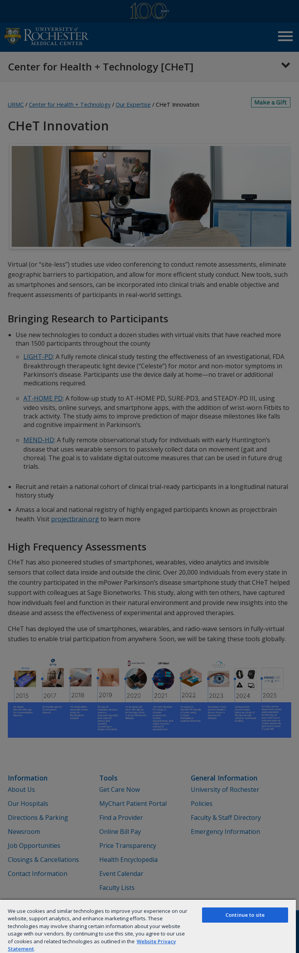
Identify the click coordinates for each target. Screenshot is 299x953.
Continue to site (245, 914)
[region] (148, 926)
